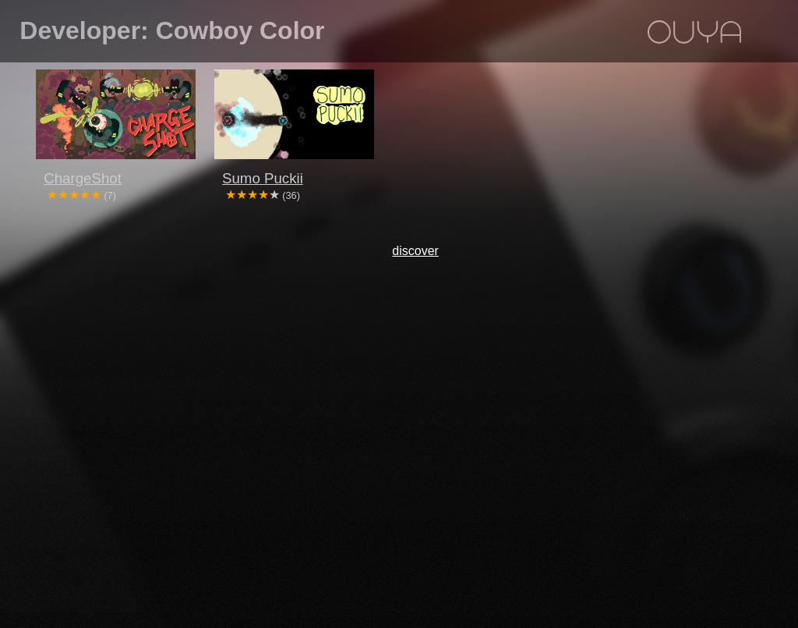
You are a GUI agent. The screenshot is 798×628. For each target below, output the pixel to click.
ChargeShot (83, 178)
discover (415, 250)
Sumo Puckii (262, 178)
